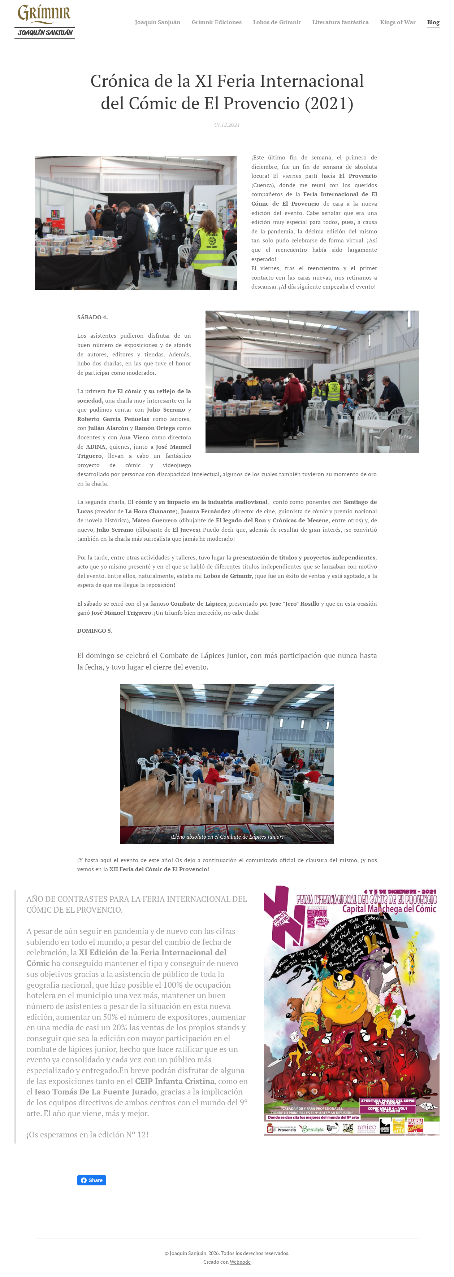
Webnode (240, 1261)
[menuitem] (130, 22)
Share (92, 1180)
